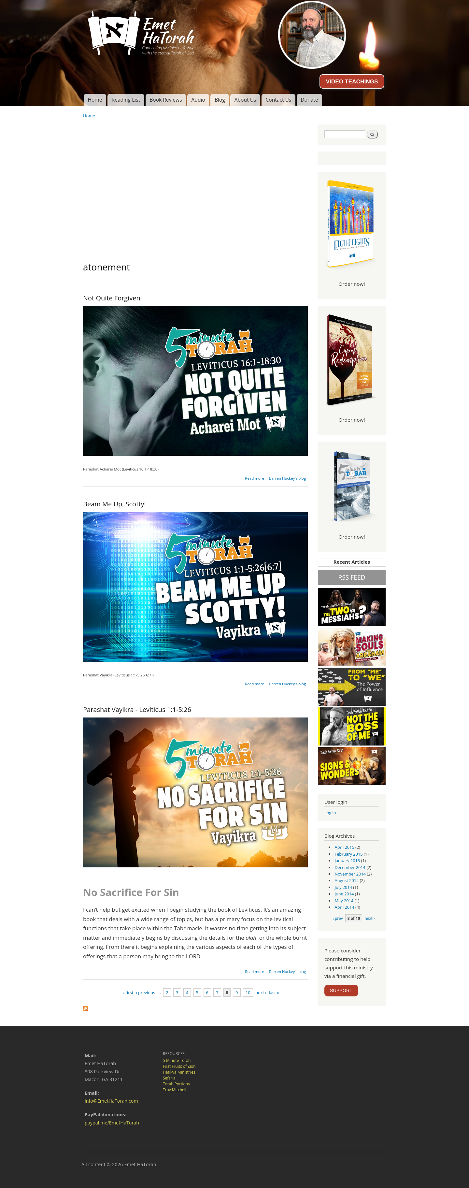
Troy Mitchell (174, 1090)
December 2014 (350, 867)
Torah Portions (176, 1084)
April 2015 (344, 847)
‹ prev (338, 918)
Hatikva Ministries (179, 1072)
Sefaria (169, 1078)
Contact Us (278, 99)
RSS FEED (351, 577)
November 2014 (350, 874)
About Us (245, 99)
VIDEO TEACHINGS (352, 81)
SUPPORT (341, 990)
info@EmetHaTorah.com (111, 1101)
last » (274, 992)
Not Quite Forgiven (111, 298)
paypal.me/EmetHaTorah (112, 1123)
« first (128, 992)
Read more (254, 478)
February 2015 (349, 854)
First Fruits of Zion (179, 1066)
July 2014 (343, 887)
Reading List (126, 99)
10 (248, 992)
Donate (309, 99)
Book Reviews (165, 99)
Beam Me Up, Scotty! (114, 504)
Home (95, 99)
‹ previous (145, 992)
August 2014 (347, 880)
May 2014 (344, 901)
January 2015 (347, 860)
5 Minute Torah (177, 1060)
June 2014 (344, 894)
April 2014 (344, 907)
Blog (220, 99)
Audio (198, 99)
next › (260, 992)
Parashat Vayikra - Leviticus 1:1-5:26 (137, 709)
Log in (330, 813)
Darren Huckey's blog (287, 478)
